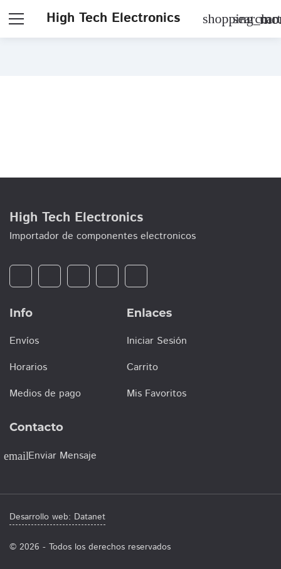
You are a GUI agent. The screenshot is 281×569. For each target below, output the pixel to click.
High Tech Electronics (113, 18)
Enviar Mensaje (62, 456)
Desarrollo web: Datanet (57, 517)
